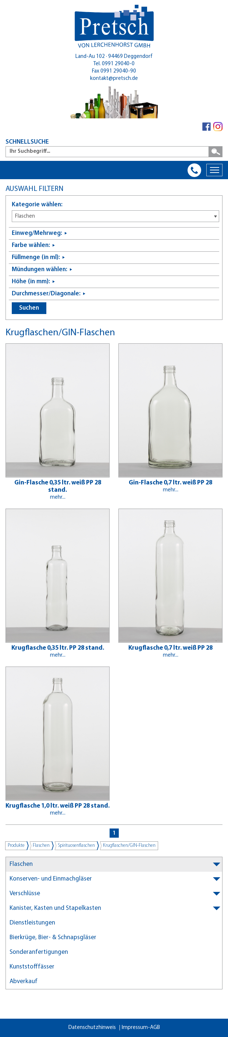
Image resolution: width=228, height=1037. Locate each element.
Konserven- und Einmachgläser (51, 879)
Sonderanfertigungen (39, 952)
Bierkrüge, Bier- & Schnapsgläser (53, 937)
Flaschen (41, 845)
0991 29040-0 (118, 64)
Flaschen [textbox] (25, 216)
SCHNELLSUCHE (27, 142)
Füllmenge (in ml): (36, 257)
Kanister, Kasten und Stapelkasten (55, 908)
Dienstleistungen (32, 923)
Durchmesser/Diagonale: (46, 294)
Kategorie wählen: (37, 205)
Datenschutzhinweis (92, 1027)
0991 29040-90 (118, 71)
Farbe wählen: (31, 245)
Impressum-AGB (141, 1027)
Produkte (16, 845)
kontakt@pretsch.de (114, 78)
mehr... (57, 497)
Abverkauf (24, 981)
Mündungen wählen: (39, 269)
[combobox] (115, 216)
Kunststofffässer (32, 967)
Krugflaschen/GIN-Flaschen (129, 845)
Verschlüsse (25, 893)
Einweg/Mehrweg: (37, 233)
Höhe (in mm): (31, 281)
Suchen (29, 308)
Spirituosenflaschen (76, 845)
